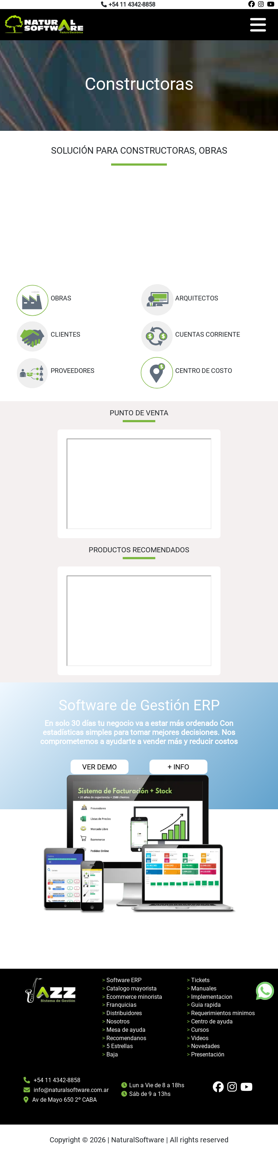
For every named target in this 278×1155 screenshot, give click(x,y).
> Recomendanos (124, 1038)
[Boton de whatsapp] (265, 991)
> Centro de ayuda (210, 1021)
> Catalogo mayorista (129, 988)
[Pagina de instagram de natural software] (260, 4)
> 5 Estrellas (117, 1046)
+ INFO (178, 767)
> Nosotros (116, 1021)
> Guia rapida (204, 1004)
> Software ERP (122, 980)
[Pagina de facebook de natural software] (251, 4)
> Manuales (201, 988)
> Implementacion (209, 996)
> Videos (197, 1038)
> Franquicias (119, 1004)
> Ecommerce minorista (132, 996)
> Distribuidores (122, 1013)
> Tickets (198, 980)
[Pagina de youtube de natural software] (269, 4)
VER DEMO (99, 767)
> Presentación (205, 1054)
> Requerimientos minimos (221, 1013)
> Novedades (203, 1046)
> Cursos (198, 1029)
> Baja (110, 1054)
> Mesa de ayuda (124, 1029)
